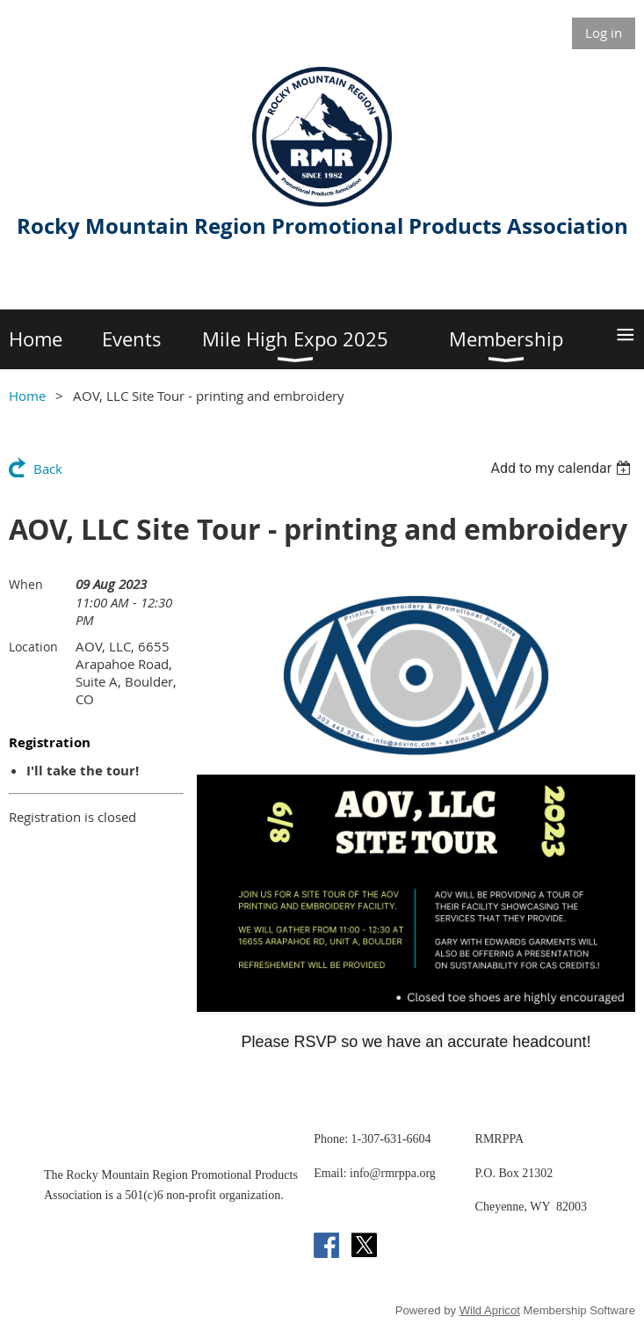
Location (33, 646)
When (26, 584)
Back (47, 468)
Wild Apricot (489, 1310)
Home (27, 395)
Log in (603, 32)
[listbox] (562, 468)
